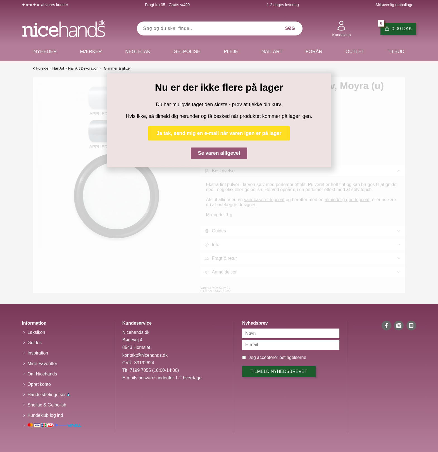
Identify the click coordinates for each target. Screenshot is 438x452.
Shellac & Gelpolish (46, 405)
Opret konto (39, 384)
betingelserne (292, 357)
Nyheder (45, 51)
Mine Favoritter (42, 363)
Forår (314, 51)
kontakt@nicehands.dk (145, 355)
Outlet (355, 51)
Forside (42, 68)
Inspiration (37, 353)
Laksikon (36, 332)
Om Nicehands (42, 374)
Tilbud (395, 51)
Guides (34, 342)
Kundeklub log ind (45, 415)
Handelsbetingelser (48, 394)
